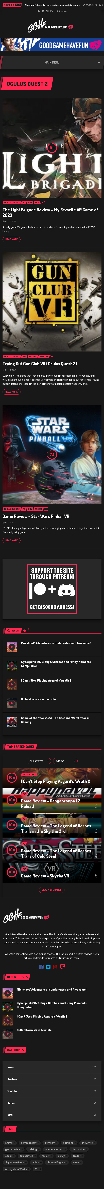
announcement (54, 1149)
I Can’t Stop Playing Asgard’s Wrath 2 (46, 680)
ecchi (8, 1155)
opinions (68, 1142)
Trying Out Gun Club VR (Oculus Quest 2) (40, 363)
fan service (26, 1155)
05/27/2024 (91, 5)
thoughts (87, 1142)
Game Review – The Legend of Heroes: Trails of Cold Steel (56, 853)
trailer (76, 1155)
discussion (78, 1149)
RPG (10, 1115)
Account (63, 11)
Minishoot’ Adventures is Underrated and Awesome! (52, 5)
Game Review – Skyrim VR (45, 875)
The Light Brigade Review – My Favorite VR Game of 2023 (50, 212)
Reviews (12, 1079)
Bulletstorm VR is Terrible (38, 699)
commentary (29, 1142)
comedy (50, 1142)
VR (36, 1169)
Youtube (12, 1091)
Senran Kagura (56, 1162)
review (45, 1155)
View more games (52, 889)
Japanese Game (14, 1162)
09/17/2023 (10, 221)
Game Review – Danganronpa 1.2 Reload (50, 803)
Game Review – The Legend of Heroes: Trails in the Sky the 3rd (56, 828)
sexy (76, 1162)
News (11, 1067)
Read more (11, 239)
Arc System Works (16, 1169)
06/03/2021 (10, 370)
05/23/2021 (10, 522)
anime (9, 1142)
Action (11, 1103)
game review (12, 1149)
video (35, 1162)
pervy (61, 1155)
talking (33, 1149)
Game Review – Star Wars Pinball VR (36, 516)
